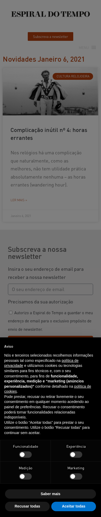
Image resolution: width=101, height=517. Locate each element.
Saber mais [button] (51, 494)
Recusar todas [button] (27, 506)
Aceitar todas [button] (73, 506)
